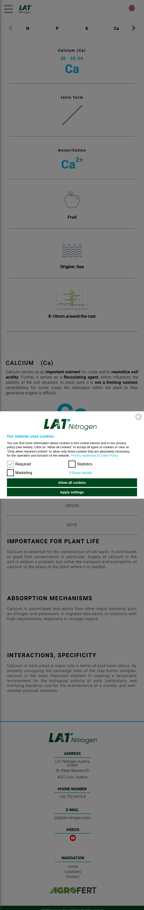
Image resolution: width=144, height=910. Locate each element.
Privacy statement (83, 455)
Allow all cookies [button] (72, 483)
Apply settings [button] (72, 492)
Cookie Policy (108, 455)
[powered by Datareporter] (138, 419)
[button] (80, 473)
